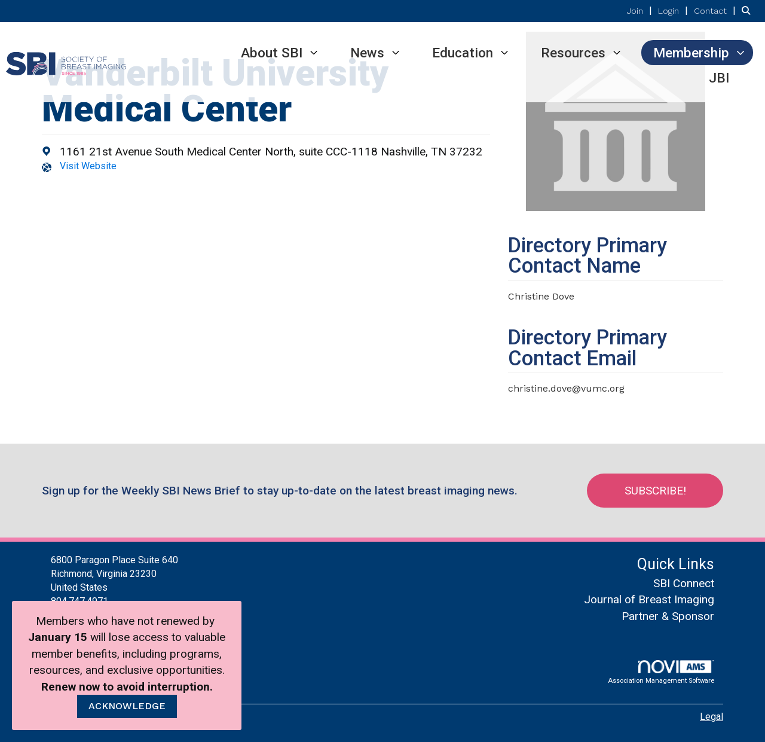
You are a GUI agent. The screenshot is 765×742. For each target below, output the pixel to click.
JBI (719, 78)
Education (462, 52)
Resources (573, 52)
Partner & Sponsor (668, 616)
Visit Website (88, 166)
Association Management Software (661, 672)
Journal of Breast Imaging (649, 599)
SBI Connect (683, 583)
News (367, 52)
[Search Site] (749, 10)
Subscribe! (655, 490)
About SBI (271, 52)
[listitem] (641, 10)
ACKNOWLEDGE (127, 706)
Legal (711, 716)
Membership (691, 52)
